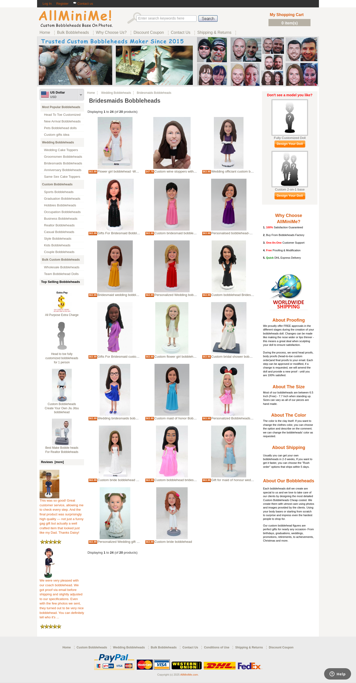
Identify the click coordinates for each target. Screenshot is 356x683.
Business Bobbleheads (60, 218)
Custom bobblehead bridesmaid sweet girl (185, 480)
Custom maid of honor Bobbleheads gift (183, 418)
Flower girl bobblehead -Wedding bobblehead (131, 171)
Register (62, 3)
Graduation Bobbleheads (62, 198)
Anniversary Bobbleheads (62, 170)
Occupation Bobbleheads (62, 212)
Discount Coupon (281, 647)
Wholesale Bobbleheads (61, 267)
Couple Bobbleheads (59, 252)
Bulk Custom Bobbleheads (61, 259)
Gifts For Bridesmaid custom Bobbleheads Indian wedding (140, 356)
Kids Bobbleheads (57, 245)
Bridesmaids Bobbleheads (63, 163)
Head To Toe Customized (62, 115)
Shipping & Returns (249, 647)
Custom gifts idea (56, 135)
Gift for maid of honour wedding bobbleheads (244, 480)
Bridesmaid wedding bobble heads (123, 295)
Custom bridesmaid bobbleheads (178, 233)
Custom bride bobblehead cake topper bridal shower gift (138, 480)
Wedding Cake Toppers (61, 150)
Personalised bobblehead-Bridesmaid (238, 233)
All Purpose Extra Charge (61, 315)
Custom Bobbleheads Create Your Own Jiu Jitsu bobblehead (62, 408)
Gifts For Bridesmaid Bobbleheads (123, 233)
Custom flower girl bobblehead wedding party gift (190, 356)
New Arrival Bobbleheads (62, 121)
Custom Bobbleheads (57, 184)
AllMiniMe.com (189, 674)
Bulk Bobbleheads (164, 647)
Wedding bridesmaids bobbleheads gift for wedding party (139, 418)
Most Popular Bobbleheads (61, 107)
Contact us (83, 3)
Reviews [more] (52, 462)
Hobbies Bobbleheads (60, 205)
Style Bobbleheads (57, 238)
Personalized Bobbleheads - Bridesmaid (240, 418)
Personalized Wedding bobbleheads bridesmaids (190, 295)
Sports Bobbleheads (58, 192)
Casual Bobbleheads (59, 232)
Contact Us (190, 647)
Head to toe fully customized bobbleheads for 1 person (61, 358)
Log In (47, 3)
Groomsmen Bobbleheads (63, 156)
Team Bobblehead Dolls (61, 274)
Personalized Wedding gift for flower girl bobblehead (136, 542)
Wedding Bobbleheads (58, 142)
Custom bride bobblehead (173, 542)
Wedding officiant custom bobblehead (238, 171)
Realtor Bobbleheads (59, 225)
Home (91, 93)
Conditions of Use (216, 647)
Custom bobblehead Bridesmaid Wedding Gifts (245, 295)
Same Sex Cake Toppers (62, 176)
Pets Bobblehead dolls (60, 128)
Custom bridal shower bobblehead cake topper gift (248, 356)
